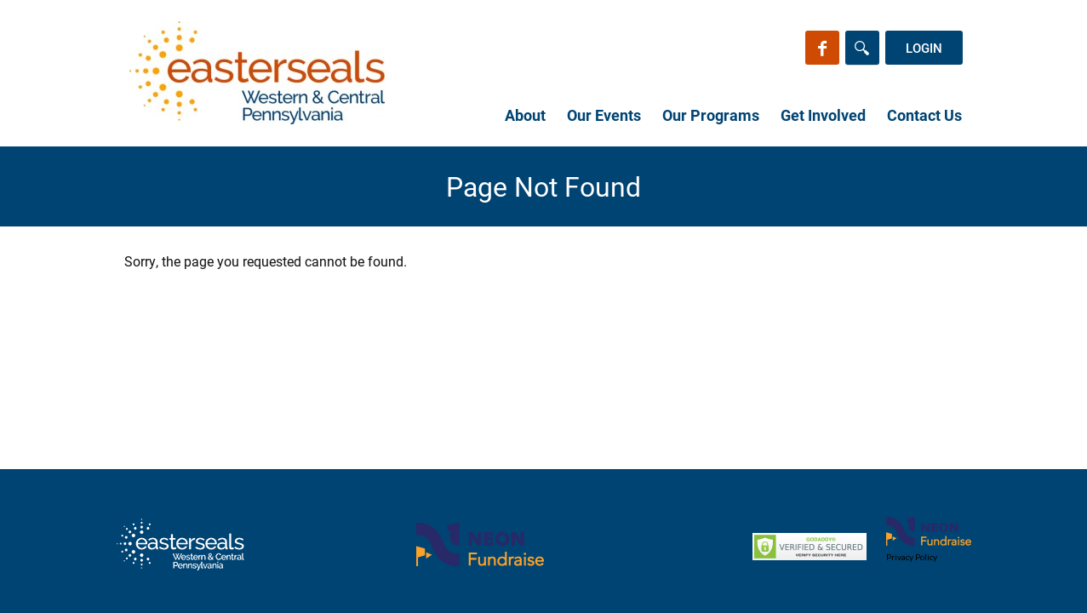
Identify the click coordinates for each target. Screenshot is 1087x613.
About (525, 115)
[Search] (862, 48)
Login (924, 47)
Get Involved (823, 115)
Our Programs (710, 115)
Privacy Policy (911, 557)
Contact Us (924, 115)
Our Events (604, 115)
